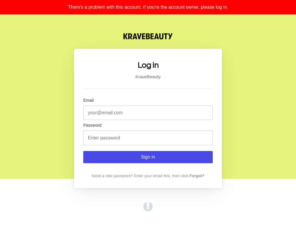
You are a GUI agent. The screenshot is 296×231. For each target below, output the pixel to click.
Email (88, 100)
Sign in (148, 156)
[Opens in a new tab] (148, 209)
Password (92, 125)
